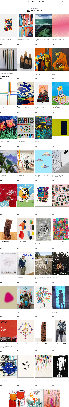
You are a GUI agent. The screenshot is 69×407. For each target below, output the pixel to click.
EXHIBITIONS (30, 4)
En (64, 1)
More (1, 44)
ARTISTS (23, 4)
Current (33, 10)
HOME (18, 4)
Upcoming (39, 10)
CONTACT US (43, 4)
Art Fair (36, 4)
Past (28, 10)
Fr (63, 1)
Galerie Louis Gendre (34, 2)
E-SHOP (50, 4)
